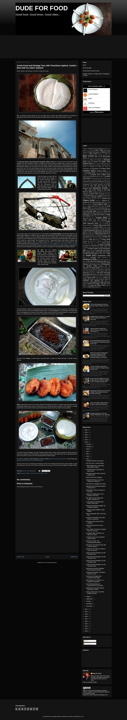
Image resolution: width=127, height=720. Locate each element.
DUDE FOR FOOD (42, 8)
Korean (95, 225)
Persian (106, 241)
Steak (94, 268)
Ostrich (106, 238)
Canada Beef (91, 165)
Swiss (106, 269)
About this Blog (87, 68)
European (87, 197)
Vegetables (86, 280)
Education (95, 195)
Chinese (99, 171)
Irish (93, 222)
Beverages (106, 156)
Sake (108, 253)
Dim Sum (88, 190)
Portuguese (86, 247)
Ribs (86, 253)
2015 (86, 439)
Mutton (99, 236)
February (89, 446)
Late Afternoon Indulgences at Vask (96, 483)
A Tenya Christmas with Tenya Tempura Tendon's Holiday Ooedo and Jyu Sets (99, 368)
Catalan (84, 166)
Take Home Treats (102, 271)
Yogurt (89, 287)
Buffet (104, 161)
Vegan (106, 279)
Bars (91, 154)
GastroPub (99, 211)
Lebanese (90, 227)
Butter (93, 163)
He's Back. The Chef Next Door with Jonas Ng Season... (96, 545)
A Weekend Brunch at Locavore (94, 460)
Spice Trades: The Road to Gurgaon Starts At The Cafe (96, 530)
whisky (92, 285)
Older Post (74, 557)
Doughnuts (85, 193)
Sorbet (97, 262)
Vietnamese (93, 282)
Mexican (107, 232)
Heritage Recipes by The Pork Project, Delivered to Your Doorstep (100, 414)
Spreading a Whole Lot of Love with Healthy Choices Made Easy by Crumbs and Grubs (100, 392)
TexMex (101, 274)
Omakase (90, 238)
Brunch (96, 161)
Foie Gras (89, 202)
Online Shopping (98, 238)
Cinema (97, 173)
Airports (100, 148)
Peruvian (85, 243)
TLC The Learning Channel (96, 275)
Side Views (90, 261)
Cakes (84, 165)
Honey (104, 216)
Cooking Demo (100, 181)
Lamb (104, 225)
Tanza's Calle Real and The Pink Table (66, 243)
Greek (84, 214)
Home (47, 557)
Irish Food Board (100, 221)
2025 (86, 628)
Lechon (96, 227)
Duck (92, 193)
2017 (86, 609)
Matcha (106, 230)
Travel (45, 473)
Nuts (84, 238)
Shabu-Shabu (100, 259)
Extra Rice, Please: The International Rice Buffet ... (94, 541)
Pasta (104, 239)
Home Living (97, 216)
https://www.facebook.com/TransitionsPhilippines (30, 460)
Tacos (84, 271)
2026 (86, 631)
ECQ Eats (87, 195)
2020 (86, 616)
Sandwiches (102, 255)
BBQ (106, 154)
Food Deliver (88, 204)
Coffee (103, 175)
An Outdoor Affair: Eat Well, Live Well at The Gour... (95, 533)
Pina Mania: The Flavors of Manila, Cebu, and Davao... (95, 549)
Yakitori (84, 287)
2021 (86, 619)
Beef (85, 156)
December (89, 606)
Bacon (91, 152)
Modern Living (107, 235)
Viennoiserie (85, 282)
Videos (106, 280)
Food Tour (33, 473)
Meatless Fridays (87, 232)
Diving (107, 192)
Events (94, 197)
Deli (106, 186)
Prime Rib (94, 247)
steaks (101, 267)
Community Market (97, 180)
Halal (90, 214)
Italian (108, 222)
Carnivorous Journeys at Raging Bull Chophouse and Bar (95, 569)
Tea (98, 272)
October (88, 601)
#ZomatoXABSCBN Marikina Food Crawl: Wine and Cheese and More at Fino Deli (100, 342)
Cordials (108, 181)
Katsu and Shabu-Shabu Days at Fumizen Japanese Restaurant (99, 403)
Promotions (106, 248)
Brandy (99, 160)
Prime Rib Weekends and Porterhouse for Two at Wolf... (95, 584)
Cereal (106, 166)
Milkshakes (92, 235)
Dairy (99, 186)
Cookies (93, 181)
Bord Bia (85, 159)
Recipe (100, 252)
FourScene (98, 209)
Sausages (93, 257)
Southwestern (106, 264)
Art (90, 150)
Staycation (86, 268)
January (88, 444)
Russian (103, 253)
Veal (101, 279)
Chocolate (87, 173)
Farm (102, 197)
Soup (102, 263)
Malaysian (92, 230)
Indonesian (104, 220)
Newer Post (20, 557)
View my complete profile (90, 682)
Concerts (106, 180)
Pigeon (92, 243)
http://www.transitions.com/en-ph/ (58, 458)
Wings (107, 285)
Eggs (100, 195)
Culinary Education (98, 184)
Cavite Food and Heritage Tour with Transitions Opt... (95, 553)
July (87, 458)
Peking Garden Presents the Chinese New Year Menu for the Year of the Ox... (99, 330)
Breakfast (107, 160)
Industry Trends (86, 221)
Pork (101, 245)
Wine (99, 285)
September (89, 599)
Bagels (97, 152)
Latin (84, 227)
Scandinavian (104, 257)
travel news (98, 277)
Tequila (94, 274)
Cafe (103, 163)
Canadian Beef (105, 165)
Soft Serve (92, 262)
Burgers (85, 163)
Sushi (93, 269)
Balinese (85, 153)
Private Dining (103, 247)
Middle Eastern (99, 233)
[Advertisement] (59, 46)
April (87, 451)
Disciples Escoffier (97, 192)
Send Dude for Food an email (91, 71)
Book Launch (98, 158)
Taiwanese (91, 271)
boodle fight (90, 158)
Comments (87, 643)
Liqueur (102, 229)
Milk (107, 233)
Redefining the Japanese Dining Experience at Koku (95, 588)
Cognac (85, 176)
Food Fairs (91, 206)
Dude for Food (26, 471)
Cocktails (93, 175)
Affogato (85, 148)
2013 (86, 434)
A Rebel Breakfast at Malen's (46, 243)
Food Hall (101, 206)
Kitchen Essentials (87, 225)
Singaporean (99, 261)
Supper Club (87, 269)
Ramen (108, 250)
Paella (90, 239)
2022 (86, 621)
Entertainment (107, 195)
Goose (101, 213)
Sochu (86, 262)
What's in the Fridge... (94, 283)
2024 (86, 626)
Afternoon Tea (91, 148)
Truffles (105, 277)
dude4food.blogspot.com (100, 694)
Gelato (105, 211)
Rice (92, 253)
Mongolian (87, 236)
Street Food (107, 267)
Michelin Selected (89, 233)
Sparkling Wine (103, 266)
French (105, 209)
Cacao (98, 163)
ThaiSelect (85, 276)
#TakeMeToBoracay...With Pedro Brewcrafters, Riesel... (95, 466)
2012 (86, 432)
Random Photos (90, 252)
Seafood (86, 259)
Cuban (102, 183)
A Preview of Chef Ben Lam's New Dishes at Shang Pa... (95, 518)
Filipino (28, 473)
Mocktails (99, 235)
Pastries (85, 241)
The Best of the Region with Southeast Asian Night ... (93, 577)
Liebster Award (106, 227)
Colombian (100, 176)
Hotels (99, 218)
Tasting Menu (92, 272)
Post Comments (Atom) (51, 562)
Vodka (102, 282)
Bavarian (100, 153)
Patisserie (92, 241)
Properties (88, 250)
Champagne (86, 168)
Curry (91, 186)
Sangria (84, 257)
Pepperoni (99, 241)
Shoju (84, 261)
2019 (86, 614)
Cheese (103, 168)
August (88, 596)
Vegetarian (97, 280)
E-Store (108, 193)
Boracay (105, 158)
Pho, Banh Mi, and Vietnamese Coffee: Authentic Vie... (94, 498)
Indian (94, 220)
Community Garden (95, 178)
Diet (109, 188)
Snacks (108, 261)
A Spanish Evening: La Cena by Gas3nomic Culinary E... (94, 480)
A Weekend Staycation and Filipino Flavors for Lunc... (95, 573)
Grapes (107, 213)
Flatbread (97, 200)
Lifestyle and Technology (91, 229)
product (84, 248)
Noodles (105, 236)
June (87, 456)
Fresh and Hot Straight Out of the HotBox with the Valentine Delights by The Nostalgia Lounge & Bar (99, 380)
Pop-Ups (93, 245)
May (87, 454)
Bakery (103, 152)
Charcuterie (95, 168)
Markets (100, 230)
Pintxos (98, 243)
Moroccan (94, 236)
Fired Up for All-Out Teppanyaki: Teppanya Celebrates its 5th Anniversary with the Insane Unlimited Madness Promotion (99, 355)
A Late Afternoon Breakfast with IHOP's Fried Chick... (94, 502)
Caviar (99, 166)
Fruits (90, 211)
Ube (97, 279)
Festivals (104, 198)
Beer (96, 156)
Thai (106, 274)
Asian (97, 150)
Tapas (84, 272)
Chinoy (108, 171)
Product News (39, 473)
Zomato (96, 287)
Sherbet (107, 259)
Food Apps (98, 202)
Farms (98, 198)
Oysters (84, 239)
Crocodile (96, 183)
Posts (86, 641)
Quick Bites (100, 250)
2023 (86, 623)
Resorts (108, 252)
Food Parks (94, 208)
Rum (98, 253)
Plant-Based (86, 245)
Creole (90, 183)
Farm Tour (91, 198)
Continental (86, 181)
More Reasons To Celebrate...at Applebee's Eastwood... (94, 580)
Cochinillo (85, 174)
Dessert (85, 188)
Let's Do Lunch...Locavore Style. (95, 463)
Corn (86, 183)
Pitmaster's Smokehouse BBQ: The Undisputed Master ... (96, 506)
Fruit (84, 211)
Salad (88, 255)
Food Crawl (107, 202)
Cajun (107, 163)
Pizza (104, 243)
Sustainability (100, 269)
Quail (93, 250)
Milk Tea (85, 235)
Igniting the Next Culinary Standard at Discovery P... (95, 486)
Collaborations (92, 176)
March (88, 449)
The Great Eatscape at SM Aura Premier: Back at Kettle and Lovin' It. (99, 306)
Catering (92, 166)
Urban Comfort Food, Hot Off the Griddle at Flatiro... (95, 592)
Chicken (86, 171)
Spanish (89, 266)
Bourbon (92, 160)
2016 (86, 442)
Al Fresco (106, 148)
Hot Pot (91, 218)
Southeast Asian (96, 264)
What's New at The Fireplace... (94, 477)
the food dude (97, 690)
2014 (86, 437)
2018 (86, 611)
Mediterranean (98, 232)
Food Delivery (98, 204)
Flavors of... (106, 200)
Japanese (90, 223)
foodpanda (90, 209)
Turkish (92, 279)
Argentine (85, 150)
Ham (95, 214)
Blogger (82, 716)
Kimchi (106, 223)
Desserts (23, 473)
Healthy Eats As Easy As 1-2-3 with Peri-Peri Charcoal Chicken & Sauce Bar (100, 318)
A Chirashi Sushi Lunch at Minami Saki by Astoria (95, 537)
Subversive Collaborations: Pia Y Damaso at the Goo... (95, 494)
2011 (86, 430)
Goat (96, 213)
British (88, 161)
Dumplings (101, 193)
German (85, 213)
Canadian (98, 165)
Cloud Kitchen (104, 173)
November (89, 603)
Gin (91, 213)
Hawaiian (102, 214)
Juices (100, 223)
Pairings (97, 239)
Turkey (85, 279)
